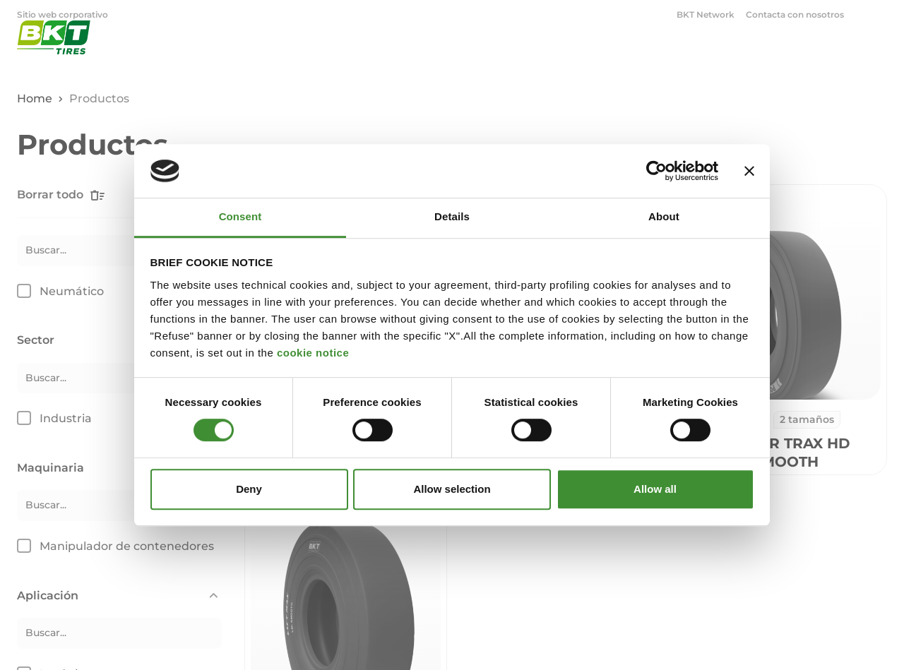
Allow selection (451, 489)
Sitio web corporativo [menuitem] (63, 14)
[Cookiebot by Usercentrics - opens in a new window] (656, 170)
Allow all (655, 489)
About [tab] (663, 217)
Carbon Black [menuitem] (165, 14)
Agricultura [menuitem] (510, 53)
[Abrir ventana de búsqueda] (878, 14)
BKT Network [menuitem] (705, 14)
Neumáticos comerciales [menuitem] (279, 14)
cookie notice (313, 353)
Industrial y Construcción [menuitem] (633, 53)
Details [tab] (452, 217)
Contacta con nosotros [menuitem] (795, 14)
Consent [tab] (240, 217)
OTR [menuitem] (735, 53)
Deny (249, 489)
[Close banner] (749, 171)
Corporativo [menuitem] (819, 53)
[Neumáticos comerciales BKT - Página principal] (53, 52)
